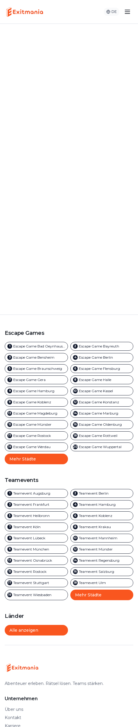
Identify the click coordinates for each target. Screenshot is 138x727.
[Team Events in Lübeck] (36, 538)
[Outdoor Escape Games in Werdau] (36, 446)
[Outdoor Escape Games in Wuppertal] (102, 446)
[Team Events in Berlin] (102, 493)
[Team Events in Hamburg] (102, 504)
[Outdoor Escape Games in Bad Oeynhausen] (36, 346)
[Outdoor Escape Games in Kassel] (102, 391)
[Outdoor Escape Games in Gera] (36, 379)
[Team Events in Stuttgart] (36, 582)
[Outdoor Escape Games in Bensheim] (36, 357)
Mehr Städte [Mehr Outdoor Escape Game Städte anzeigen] (22, 459)
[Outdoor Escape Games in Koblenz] (36, 402)
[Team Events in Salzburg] (102, 571)
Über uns (14, 709)
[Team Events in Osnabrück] (36, 560)
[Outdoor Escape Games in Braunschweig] (36, 368)
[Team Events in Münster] (102, 549)
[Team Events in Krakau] (102, 527)
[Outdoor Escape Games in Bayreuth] (102, 346)
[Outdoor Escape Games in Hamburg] (36, 391)
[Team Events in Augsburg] (36, 493)
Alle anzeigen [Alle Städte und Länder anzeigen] (23, 630)
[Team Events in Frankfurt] (36, 504)
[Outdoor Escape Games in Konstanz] (102, 402)
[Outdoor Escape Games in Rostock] (36, 435)
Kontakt (13, 717)
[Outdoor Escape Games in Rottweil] (102, 435)
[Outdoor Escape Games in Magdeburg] (36, 413)
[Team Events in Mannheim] (102, 538)
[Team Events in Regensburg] (102, 560)
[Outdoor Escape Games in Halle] (102, 379)
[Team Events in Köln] (36, 527)
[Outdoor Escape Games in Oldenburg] (102, 424)
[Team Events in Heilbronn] (36, 515)
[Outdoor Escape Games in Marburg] (102, 413)
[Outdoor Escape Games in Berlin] (102, 357)
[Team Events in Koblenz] (102, 515)
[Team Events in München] (36, 549)
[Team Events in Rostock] (36, 571)
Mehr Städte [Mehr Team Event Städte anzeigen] (88, 595)
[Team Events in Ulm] (102, 582)
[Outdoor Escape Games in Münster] (36, 424)
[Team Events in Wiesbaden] (36, 595)
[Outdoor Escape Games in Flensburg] (102, 368)
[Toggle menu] (127, 12)
